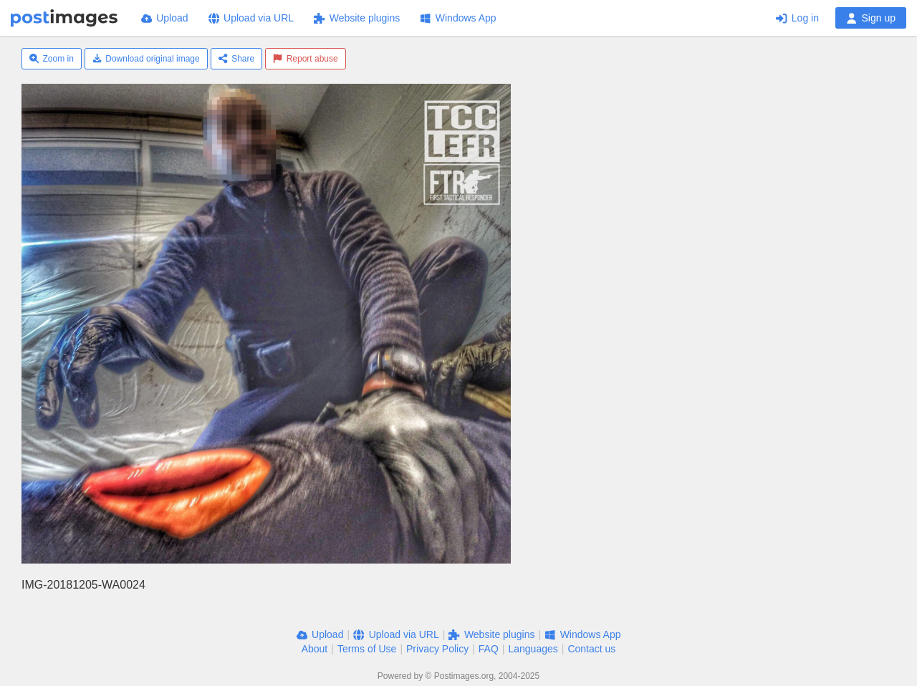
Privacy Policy (437, 648)
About (315, 648)
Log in (797, 18)
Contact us (591, 648)
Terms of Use (366, 648)
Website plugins (357, 18)
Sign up (871, 18)
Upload (164, 18)
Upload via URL (251, 18)
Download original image (146, 59)
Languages (532, 648)
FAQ (489, 648)
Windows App (458, 18)
